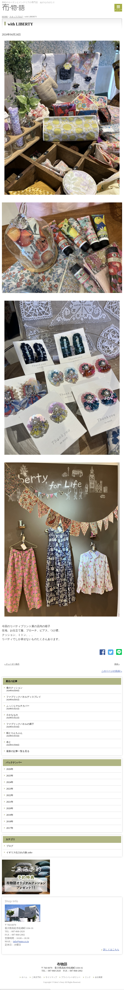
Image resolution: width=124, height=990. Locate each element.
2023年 (9, 788)
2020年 (9, 808)
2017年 (9, 828)
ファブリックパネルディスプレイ (23, 698)
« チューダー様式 (11, 664)
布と (12, 743)
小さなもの (12, 716)
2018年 (9, 821)
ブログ (9, 846)
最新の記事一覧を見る (17, 751)
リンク (88, 977)
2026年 (9, 769)
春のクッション (14, 689)
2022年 (9, 795)
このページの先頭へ (111, 671)
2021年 (9, 801)
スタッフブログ (16, 17)
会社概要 (99, 977)
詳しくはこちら (111, 949)
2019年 (9, 815)
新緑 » (117, 664)
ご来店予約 (36, 977)
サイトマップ (51, 977)
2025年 (9, 775)
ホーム (24, 977)
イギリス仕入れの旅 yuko (19, 852)
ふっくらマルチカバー (17, 707)
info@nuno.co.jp (21, 941)
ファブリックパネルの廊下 (20, 725)
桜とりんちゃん (14, 734)
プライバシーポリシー (70, 977)
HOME (5, 17)
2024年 (9, 782)
